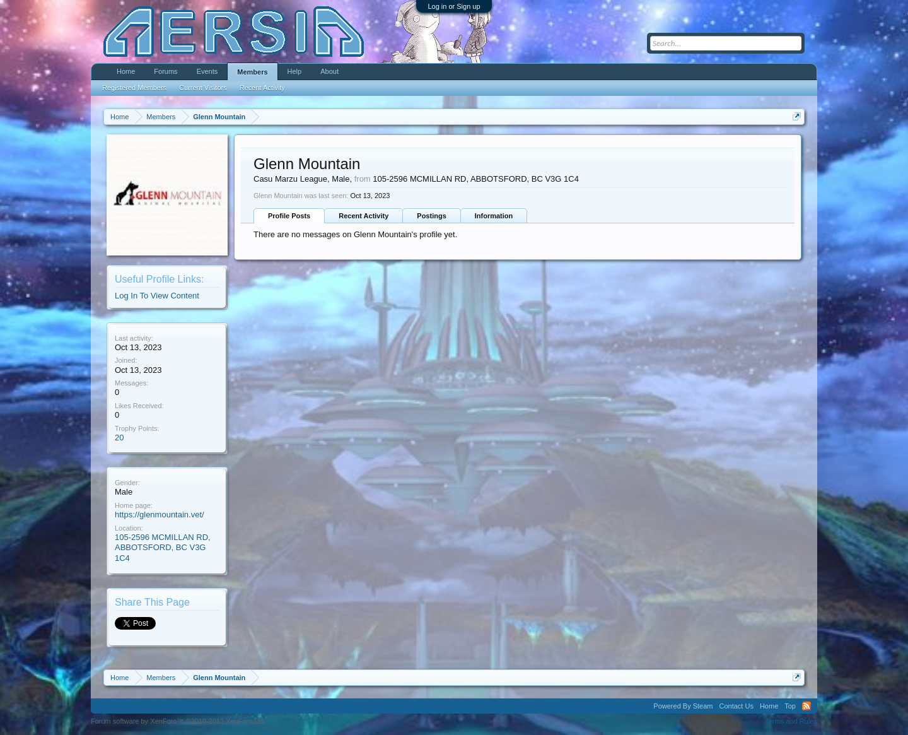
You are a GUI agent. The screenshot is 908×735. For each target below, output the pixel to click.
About (329, 71)
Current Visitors (203, 87)
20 (119, 437)
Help (295, 71)
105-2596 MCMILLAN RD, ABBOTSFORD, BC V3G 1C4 (163, 547)
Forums (165, 71)
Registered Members (134, 87)
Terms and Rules (791, 721)
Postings (431, 216)
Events (207, 71)
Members (252, 72)
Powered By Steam (683, 706)
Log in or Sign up (454, 6)
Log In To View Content (157, 295)
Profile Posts (289, 216)
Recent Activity (363, 216)
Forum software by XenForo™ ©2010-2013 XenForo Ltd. (178, 721)
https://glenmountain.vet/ (159, 514)
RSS (806, 706)
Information (494, 216)
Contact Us (736, 706)
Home (126, 71)
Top (790, 706)
